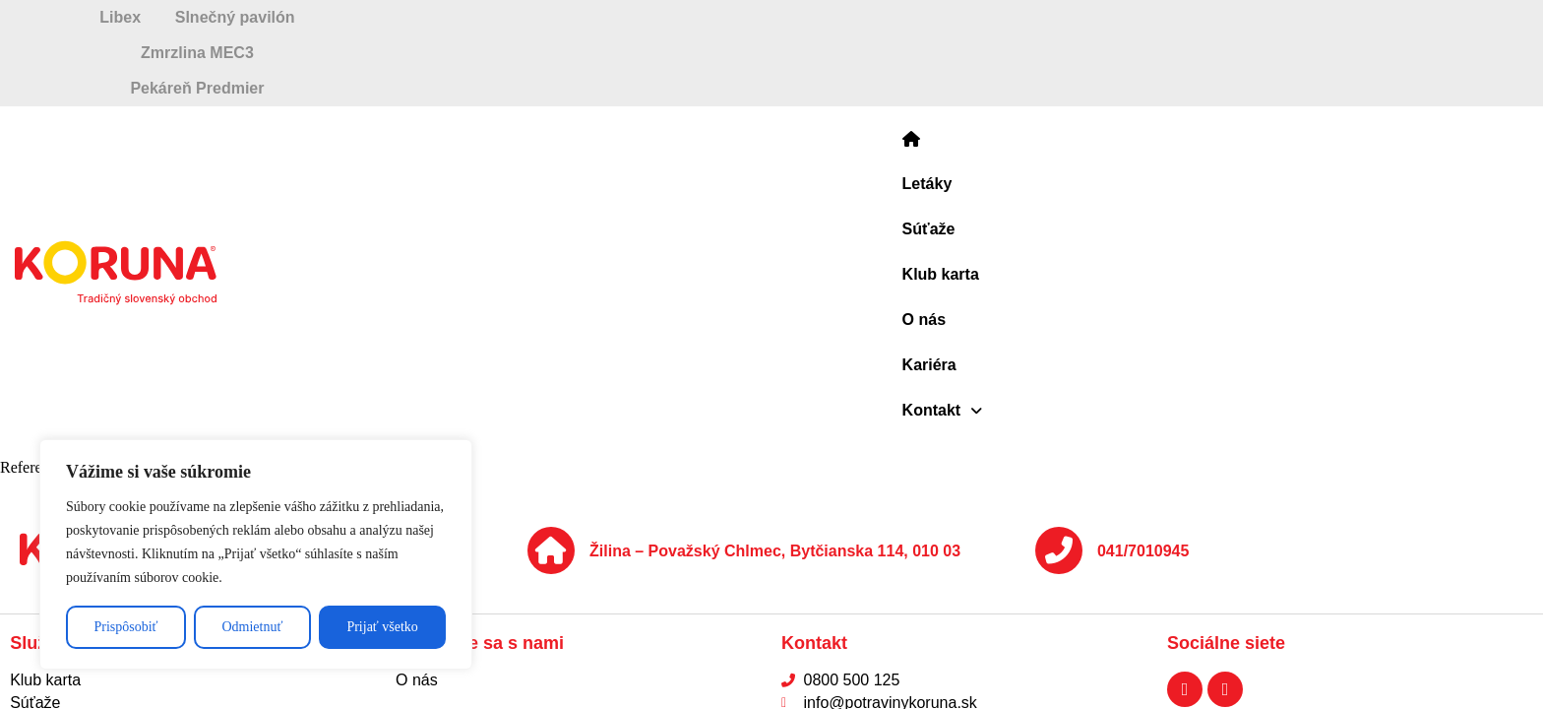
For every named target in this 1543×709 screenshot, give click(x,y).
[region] (255, 554)
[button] (1124, 84)
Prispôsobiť (125, 626)
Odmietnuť (251, 626)
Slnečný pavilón (547, 17)
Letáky (683, 84)
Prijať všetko (381, 626)
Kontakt (1123, 84)
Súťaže (763, 84)
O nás (947, 84)
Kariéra (1027, 84)
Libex (224, 17)
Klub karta (858, 84)
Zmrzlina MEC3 (906, 17)
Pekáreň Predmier (1272, 17)
